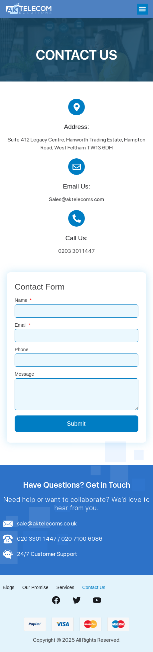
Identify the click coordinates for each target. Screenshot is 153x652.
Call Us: (76, 238)
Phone (22, 349)
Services (66, 587)
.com (98, 199)
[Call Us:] (76, 218)
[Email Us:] (76, 166)
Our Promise (35, 587)
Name (22, 300)
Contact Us (93, 587)
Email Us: (76, 186)
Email (21, 325)
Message (24, 374)
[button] (142, 9)
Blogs (8, 587)
